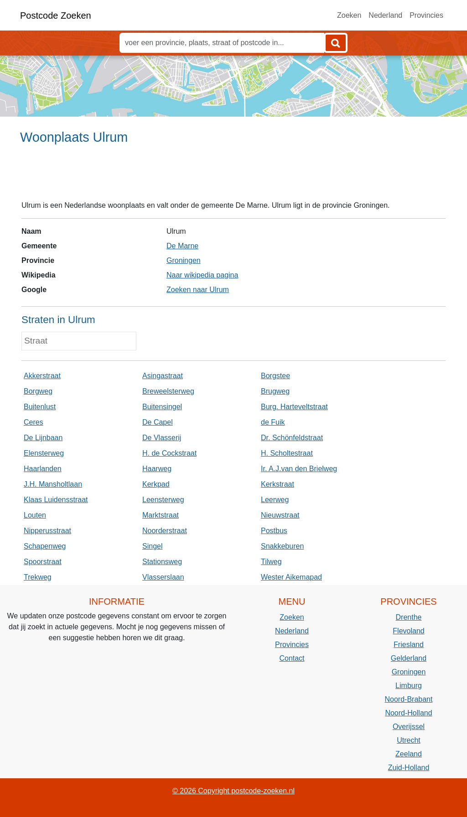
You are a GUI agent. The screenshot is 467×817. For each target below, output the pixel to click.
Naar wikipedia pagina (202, 275)
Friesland (409, 644)
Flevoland (408, 631)
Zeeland (408, 754)
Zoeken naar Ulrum (197, 289)
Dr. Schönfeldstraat (292, 438)
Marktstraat (160, 515)
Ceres (33, 422)
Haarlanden (43, 469)
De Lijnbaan (43, 438)
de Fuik (273, 422)
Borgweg (38, 391)
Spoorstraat (43, 561)
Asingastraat (162, 376)
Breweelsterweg (168, 391)
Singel (152, 546)
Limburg (408, 685)
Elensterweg (44, 453)
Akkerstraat (42, 376)
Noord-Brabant (409, 699)
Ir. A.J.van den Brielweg (299, 469)
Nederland (385, 15)
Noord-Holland (408, 713)
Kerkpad (156, 484)
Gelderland (408, 658)
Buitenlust (40, 407)
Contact (291, 658)
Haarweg (156, 469)
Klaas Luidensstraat (56, 500)
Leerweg (275, 500)
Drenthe (409, 617)
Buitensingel (162, 407)
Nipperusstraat (47, 530)
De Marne (182, 246)
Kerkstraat (277, 484)
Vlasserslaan (163, 577)
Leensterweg (163, 500)
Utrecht (408, 740)
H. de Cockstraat (169, 453)
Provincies (426, 15)
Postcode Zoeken (55, 15)
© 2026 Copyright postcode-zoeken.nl (233, 791)
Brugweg (275, 391)
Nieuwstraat (280, 515)
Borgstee (275, 376)
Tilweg (271, 561)
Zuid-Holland (409, 767)
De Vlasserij (161, 438)
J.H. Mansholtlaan (53, 484)
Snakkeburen (282, 546)
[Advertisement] (233, 176)
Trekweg (38, 577)
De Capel (157, 422)
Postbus (274, 530)
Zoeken (349, 15)
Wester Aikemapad (291, 577)
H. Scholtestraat (287, 453)
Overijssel (409, 726)
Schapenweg (45, 546)
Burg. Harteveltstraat (294, 407)
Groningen (183, 260)
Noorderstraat (164, 530)
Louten (35, 515)
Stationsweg (162, 561)
